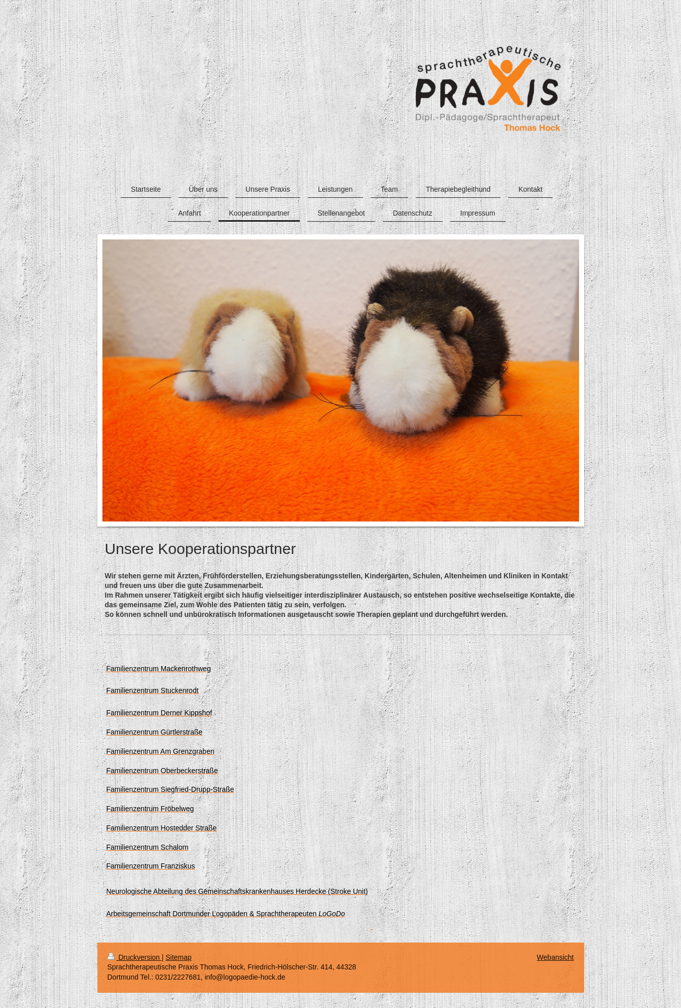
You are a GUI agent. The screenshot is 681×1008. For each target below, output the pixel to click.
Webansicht (555, 957)
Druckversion (134, 957)
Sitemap (179, 957)
